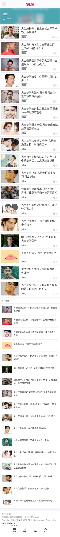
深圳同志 (22, 520)
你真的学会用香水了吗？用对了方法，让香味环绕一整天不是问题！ (39, 192)
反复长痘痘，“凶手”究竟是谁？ (38, 253)
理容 (24, 37)
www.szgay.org (8, 523)
